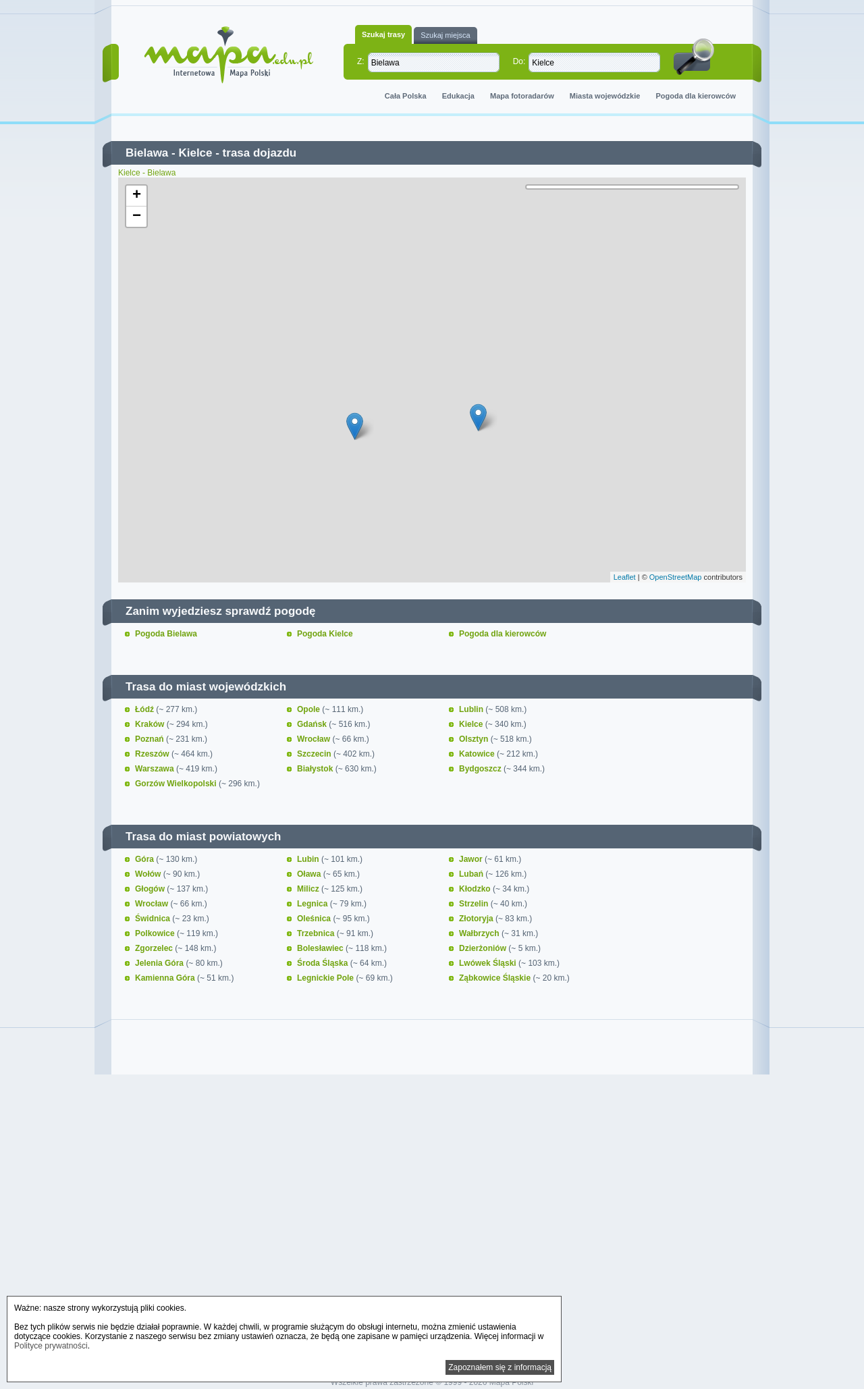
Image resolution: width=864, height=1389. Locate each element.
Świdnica (153, 918)
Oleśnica (315, 918)
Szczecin (315, 754)
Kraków (151, 724)
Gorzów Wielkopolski (177, 783)
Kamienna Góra (166, 978)
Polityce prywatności (51, 1346)
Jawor (472, 859)
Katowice (478, 754)
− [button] (136, 217)
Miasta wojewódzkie (605, 96)
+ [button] (136, 196)
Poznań (150, 739)
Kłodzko (476, 889)
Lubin (309, 859)
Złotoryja (477, 918)
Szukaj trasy (383, 34)
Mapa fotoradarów (522, 96)
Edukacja (458, 96)
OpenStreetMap (675, 577)
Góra (145, 859)
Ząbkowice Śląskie (496, 978)
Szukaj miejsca (445, 35)
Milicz (309, 889)
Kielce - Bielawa (147, 173)
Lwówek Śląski (488, 963)
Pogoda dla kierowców (695, 96)
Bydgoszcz (481, 768)
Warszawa (155, 768)
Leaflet (625, 577)
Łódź (145, 709)
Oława (310, 874)
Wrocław (314, 739)
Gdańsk (313, 724)
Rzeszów (153, 754)
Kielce (195, 152)
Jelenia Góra (160, 963)
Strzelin (475, 903)
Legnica (313, 903)
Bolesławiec (321, 948)
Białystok (316, 768)
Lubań (472, 874)
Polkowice (156, 933)
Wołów (149, 874)
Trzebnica (317, 933)
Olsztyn (475, 739)
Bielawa (147, 152)
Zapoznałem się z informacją (499, 1367)
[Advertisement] (432, 1194)
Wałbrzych (480, 933)
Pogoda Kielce (325, 633)
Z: (360, 61)
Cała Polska (406, 96)
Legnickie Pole (326, 978)
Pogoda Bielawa (166, 633)
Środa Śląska (323, 963)
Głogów (151, 889)
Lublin (472, 709)
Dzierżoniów (483, 948)
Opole (309, 709)
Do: (519, 61)
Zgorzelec (155, 948)
